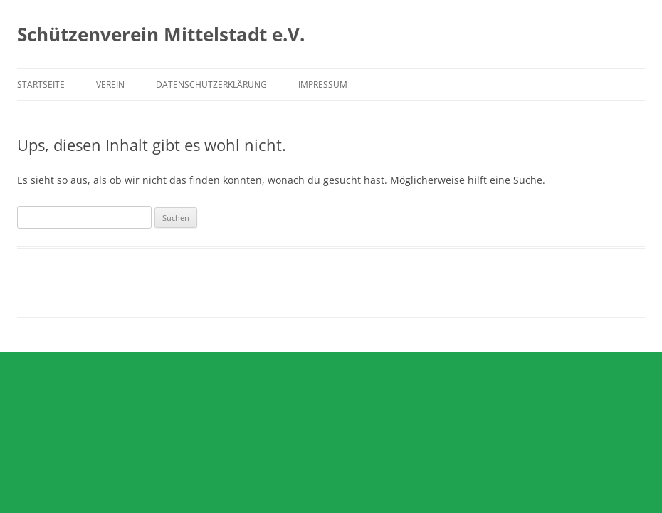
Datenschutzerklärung (211, 84)
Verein (110, 84)
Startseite (41, 84)
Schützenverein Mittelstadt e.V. (161, 34)
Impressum (322, 84)
